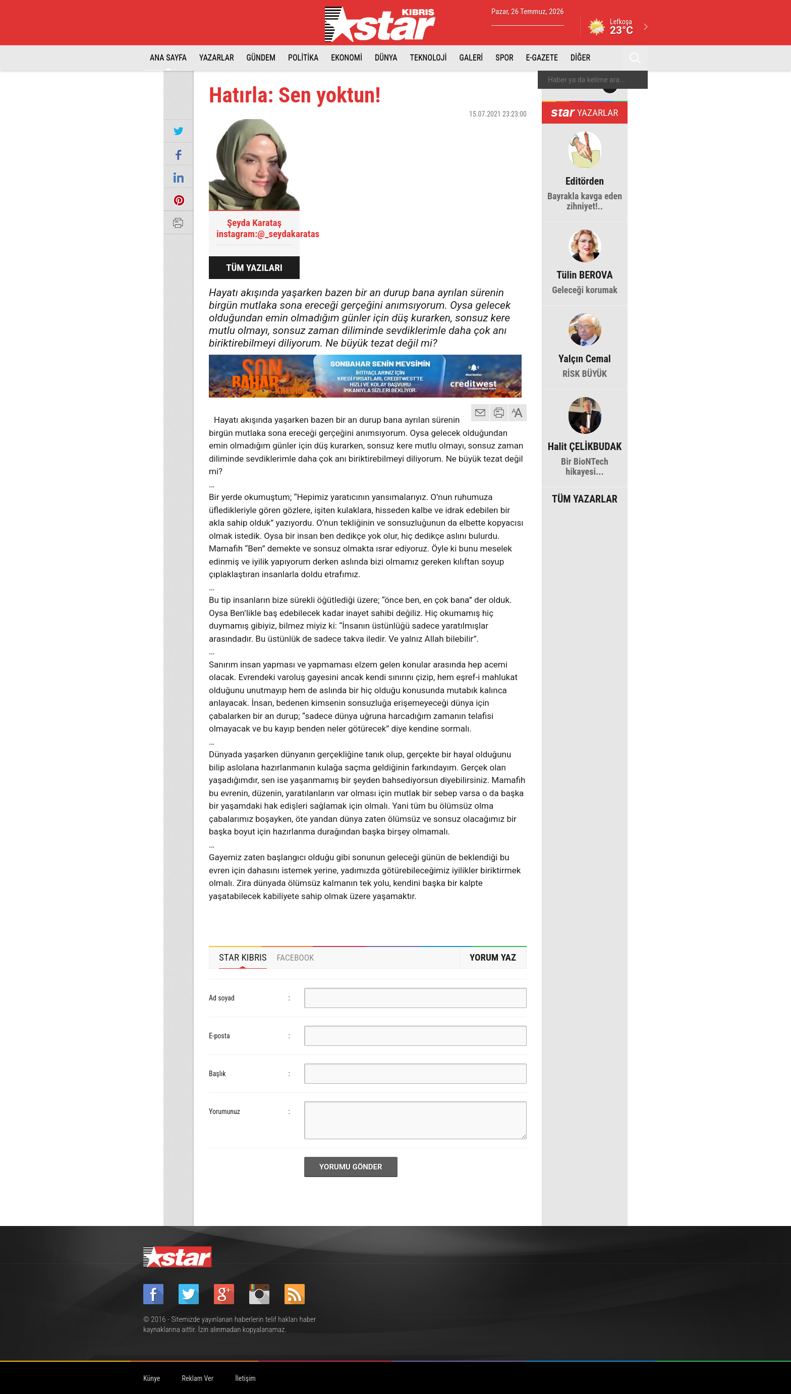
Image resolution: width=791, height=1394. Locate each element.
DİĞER (580, 58)
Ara (635, 58)
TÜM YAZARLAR (584, 498)
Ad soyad (222, 998)
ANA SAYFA (168, 58)
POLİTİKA (303, 58)
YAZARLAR (216, 58)
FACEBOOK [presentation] (295, 958)
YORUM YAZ (493, 957)
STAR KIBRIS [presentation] (243, 957)
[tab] (243, 957)
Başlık (217, 1074)
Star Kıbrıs (386, 24)
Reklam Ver (197, 1378)
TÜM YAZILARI (254, 267)
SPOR (504, 58)
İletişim (245, 1378)
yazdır (499, 412)
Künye (151, 1378)
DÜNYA (386, 58)
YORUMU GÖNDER (350, 1167)
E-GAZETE (542, 58)
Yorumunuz (224, 1111)
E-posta (219, 1036)
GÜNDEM (261, 58)
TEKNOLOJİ (428, 58)
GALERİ (471, 58)
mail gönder (480, 412)
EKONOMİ (346, 58)
